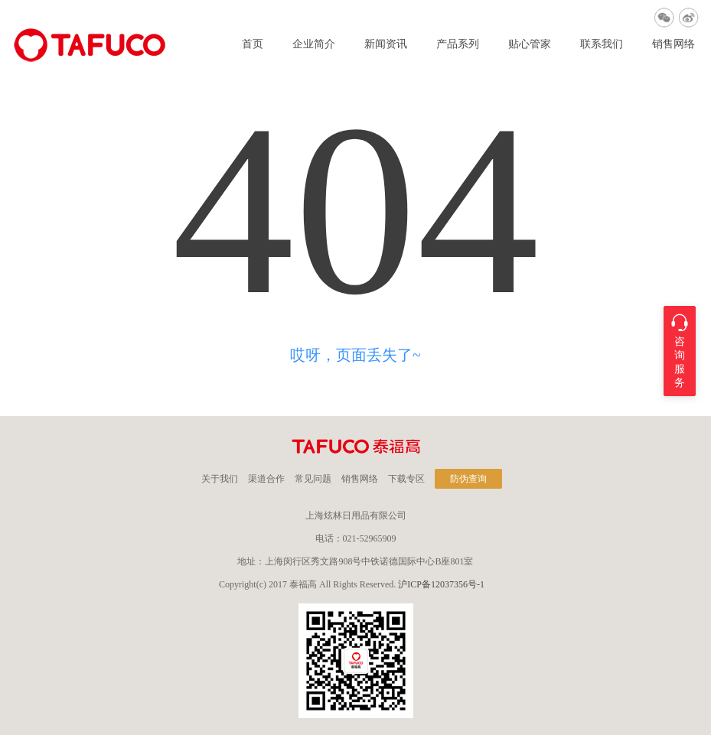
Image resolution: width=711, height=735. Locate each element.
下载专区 (406, 478)
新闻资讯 (385, 44)
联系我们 (601, 44)
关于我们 (219, 478)
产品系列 (457, 44)
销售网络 (673, 44)
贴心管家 (529, 44)
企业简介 (313, 44)
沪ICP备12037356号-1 (441, 584)
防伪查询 (468, 478)
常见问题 (313, 478)
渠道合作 (266, 478)
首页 (252, 44)
